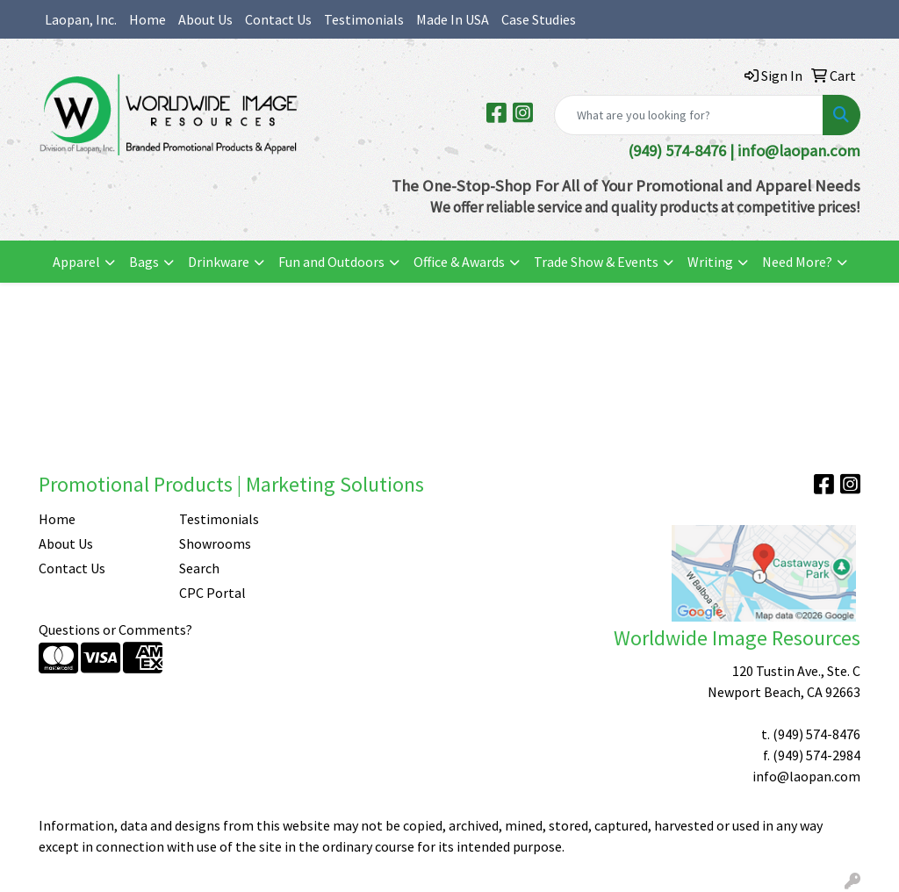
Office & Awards (459, 261)
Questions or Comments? (115, 629)
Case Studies (538, 19)
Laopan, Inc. (81, 19)
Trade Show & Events (596, 261)
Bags (144, 261)
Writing (710, 261)
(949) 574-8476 (816, 734)
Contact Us (278, 19)
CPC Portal (212, 592)
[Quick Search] (688, 115)
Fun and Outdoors (331, 261)
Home (147, 19)
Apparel (76, 261)
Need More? (797, 261)
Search (199, 568)
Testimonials (364, 19)
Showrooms (215, 543)
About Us (205, 19)
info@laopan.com (798, 150)
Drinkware (218, 261)
